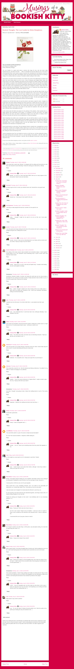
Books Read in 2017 (59, 118)
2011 (55, 258)
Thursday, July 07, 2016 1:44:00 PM (20, 344)
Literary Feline (13, 173)
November (58, 170)
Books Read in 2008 (59, 134)
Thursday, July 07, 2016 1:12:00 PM (17, 300)
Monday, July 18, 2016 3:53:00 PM (27, 583)
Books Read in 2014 (59, 124)
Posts (55, 99)
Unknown (8, 366)
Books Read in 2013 (59, 125)
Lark (7, 300)
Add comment (6, 617)
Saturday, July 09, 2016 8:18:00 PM (27, 332)
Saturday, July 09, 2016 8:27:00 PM (27, 464)
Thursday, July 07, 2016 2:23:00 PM (19, 366)
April (57, 241)
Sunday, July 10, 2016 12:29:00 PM (20, 476)
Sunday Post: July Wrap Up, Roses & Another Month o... (61, 182)
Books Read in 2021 (59, 111)
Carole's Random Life (11, 249)
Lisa (7, 596)
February (58, 245)
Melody (8, 162)
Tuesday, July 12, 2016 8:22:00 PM (16, 596)
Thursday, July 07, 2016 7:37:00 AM (18, 227)
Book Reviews (17, 22)
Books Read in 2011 (59, 129)
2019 (55, 160)
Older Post (45, 664)
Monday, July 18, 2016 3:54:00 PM (27, 606)
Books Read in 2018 (59, 117)
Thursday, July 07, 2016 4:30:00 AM (19, 185)
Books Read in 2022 (59, 109)
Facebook (55, 90)
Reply (7, 167)
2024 (55, 149)
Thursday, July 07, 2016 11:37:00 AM (27, 262)
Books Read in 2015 (59, 122)
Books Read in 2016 (59, 120)
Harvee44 (8, 185)
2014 (55, 252)
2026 (55, 145)
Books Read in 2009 (59, 132)
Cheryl (7, 410)
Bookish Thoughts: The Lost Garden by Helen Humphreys (61, 226)
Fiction (10, 154)
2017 (55, 164)
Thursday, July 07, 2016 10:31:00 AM (27, 195)
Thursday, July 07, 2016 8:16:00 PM (18, 410)
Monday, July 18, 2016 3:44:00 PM (27, 557)
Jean (7, 455)
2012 (55, 256)
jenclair (8, 227)
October (58, 172)
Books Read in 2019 (59, 115)
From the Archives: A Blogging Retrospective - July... (61, 200)
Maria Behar (9, 476)
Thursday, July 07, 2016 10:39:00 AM (27, 215)
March (57, 243)
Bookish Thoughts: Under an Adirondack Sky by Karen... (61, 212)
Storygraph (55, 77)
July (57, 179)
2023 (55, 152)
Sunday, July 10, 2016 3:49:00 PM (16, 546)
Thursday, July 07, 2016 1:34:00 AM (18, 162)
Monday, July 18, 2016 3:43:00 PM (27, 506)
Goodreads (55, 80)
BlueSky (55, 88)
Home (25, 664)
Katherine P (9, 344)
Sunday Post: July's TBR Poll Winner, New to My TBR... (61, 222)
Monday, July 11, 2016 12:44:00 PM (20, 570)
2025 (55, 147)
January (58, 247)
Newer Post (5, 664)
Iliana (7, 546)
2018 (55, 162)
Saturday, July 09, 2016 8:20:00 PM (27, 377)
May (57, 239)
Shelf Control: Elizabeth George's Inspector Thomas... (61, 191)
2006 (55, 269)
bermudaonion (9, 205)
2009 (55, 263)
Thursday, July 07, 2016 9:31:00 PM (21, 430)
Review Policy (7, 22)
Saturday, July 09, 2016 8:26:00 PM (27, 443)
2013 (55, 254)
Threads (55, 85)
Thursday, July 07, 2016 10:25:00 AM (27, 173)
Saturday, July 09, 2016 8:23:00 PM (27, 400)
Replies (9, 170)
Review (14, 154)
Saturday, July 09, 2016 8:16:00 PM (27, 309)
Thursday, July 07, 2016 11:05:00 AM (25, 249)
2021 (55, 156)
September (58, 174)
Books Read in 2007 (59, 136)
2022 (55, 154)
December (58, 168)
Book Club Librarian (32, 143)
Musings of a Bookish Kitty (16, 148)
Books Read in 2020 (59, 113)
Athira (7, 321)
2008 (55, 265)
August (57, 176)
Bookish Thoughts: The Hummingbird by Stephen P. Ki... (60, 217)
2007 (55, 267)
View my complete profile (59, 52)
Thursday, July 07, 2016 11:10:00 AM (20, 274)
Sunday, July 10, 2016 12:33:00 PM (20, 524)
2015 (55, 250)
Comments (56, 101)
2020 (55, 158)
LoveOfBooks (9, 430)
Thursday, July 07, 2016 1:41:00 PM (18, 321)
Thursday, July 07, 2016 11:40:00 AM (27, 286)
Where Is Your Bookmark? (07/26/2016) (61, 195)
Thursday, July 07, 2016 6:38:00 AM (22, 205)
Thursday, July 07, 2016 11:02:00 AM (27, 238)
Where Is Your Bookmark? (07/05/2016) (61, 230)
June (57, 237)
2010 (55, 261)
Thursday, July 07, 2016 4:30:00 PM (20, 389)
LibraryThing (56, 82)
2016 (7, 154)
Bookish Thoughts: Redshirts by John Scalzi (60, 187)
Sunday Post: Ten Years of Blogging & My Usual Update (61, 204)
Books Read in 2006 (59, 138)
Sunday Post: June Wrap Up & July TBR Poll (61, 234)
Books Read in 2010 (59, 131)
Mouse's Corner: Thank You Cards (60, 208)
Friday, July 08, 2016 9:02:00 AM (16, 455)
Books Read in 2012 (59, 127)
